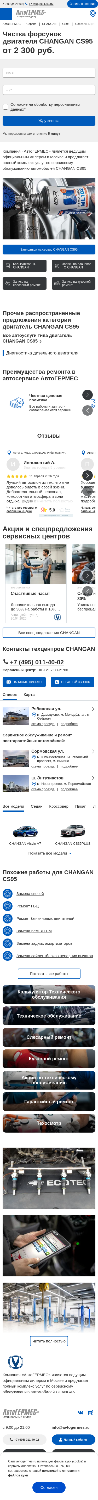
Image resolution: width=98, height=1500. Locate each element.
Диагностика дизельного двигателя (42, 353)
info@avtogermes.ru (71, 1427)
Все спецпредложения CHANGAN (49, 632)
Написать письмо (27, 682)
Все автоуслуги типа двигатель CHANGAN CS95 (37, 338)
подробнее (69, 724)
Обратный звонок (75, 682)
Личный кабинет (75, 1439)
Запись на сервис (82, 4)
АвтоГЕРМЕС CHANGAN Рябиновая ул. (39, 452)
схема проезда (43, 724)
